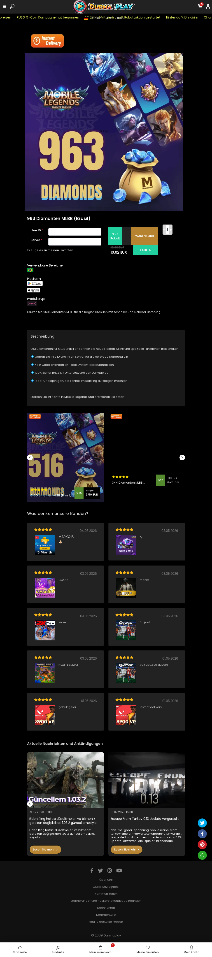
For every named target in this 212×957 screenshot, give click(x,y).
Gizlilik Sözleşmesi (106, 887)
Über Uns (106, 880)
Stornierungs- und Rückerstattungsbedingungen (106, 901)
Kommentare (106, 915)
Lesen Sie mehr (45, 849)
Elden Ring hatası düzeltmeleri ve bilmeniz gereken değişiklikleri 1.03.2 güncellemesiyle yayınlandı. (63, 821)
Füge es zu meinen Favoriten (50, 250)
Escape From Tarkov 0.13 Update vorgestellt (145, 819)
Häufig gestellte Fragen (106, 922)
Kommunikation (106, 894)
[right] (182, 457)
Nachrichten (106, 908)
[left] (30, 457)
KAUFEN (145, 250)
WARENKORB (144, 236)
